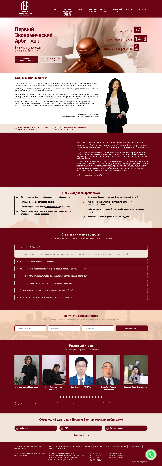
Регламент (80, 9)
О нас (55, 9)
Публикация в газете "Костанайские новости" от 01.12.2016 (70, 128)
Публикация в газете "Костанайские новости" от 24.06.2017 (33, 128)
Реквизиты (130, 9)
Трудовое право (116, 428)
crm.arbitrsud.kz (52, 206)
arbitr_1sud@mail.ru (115, 453)
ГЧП (66, 428)
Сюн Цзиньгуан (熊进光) (82, 387)
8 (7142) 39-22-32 (95, 455)
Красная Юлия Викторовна (136, 387)
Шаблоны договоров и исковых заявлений (67, 12)
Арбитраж (24, 428)
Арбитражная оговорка (92, 10)
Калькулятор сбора (105, 10)
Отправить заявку (131, 328)
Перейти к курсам (81, 435)
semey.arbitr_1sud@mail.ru (117, 458)
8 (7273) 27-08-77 (95, 458)
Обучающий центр (117, 10)
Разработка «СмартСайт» (139, 462)
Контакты (142, 9)
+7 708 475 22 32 (96, 460)
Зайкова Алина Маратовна (27, 387)
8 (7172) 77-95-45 (95, 453)
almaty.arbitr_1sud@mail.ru (117, 455)
